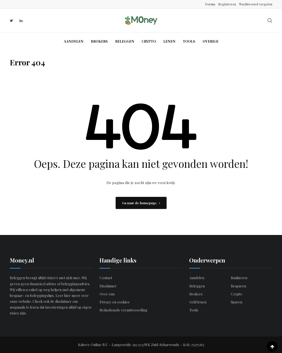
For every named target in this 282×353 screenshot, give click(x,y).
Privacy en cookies (115, 302)
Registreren (227, 4)
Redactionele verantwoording (123, 310)
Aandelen (74, 41)
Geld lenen (198, 302)
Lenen (169, 41)
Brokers (99, 41)
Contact (106, 277)
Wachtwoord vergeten (255, 4)
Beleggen (124, 41)
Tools (189, 41)
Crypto (149, 41)
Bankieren (239, 277)
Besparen (238, 286)
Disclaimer (108, 286)
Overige (210, 41)
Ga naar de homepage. (141, 203)
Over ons (107, 294)
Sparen (236, 302)
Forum (210, 4)
